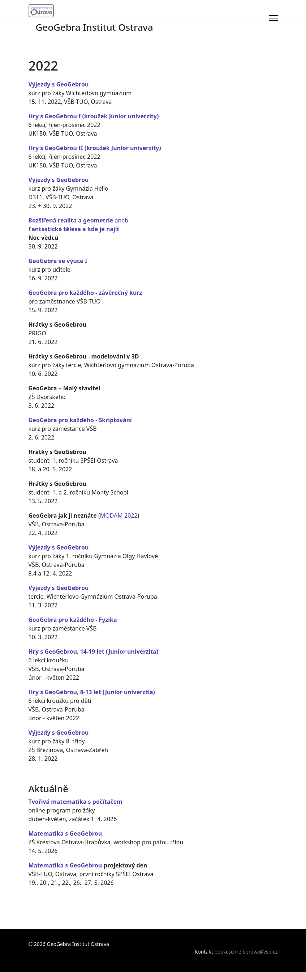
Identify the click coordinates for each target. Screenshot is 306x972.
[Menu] (273, 18)
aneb (79, 220)
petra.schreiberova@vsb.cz (246, 951)
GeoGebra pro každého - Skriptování (80, 420)
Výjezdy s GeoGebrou (59, 84)
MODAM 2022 (119, 515)
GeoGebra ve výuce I (58, 261)
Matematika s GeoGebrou (65, 833)
